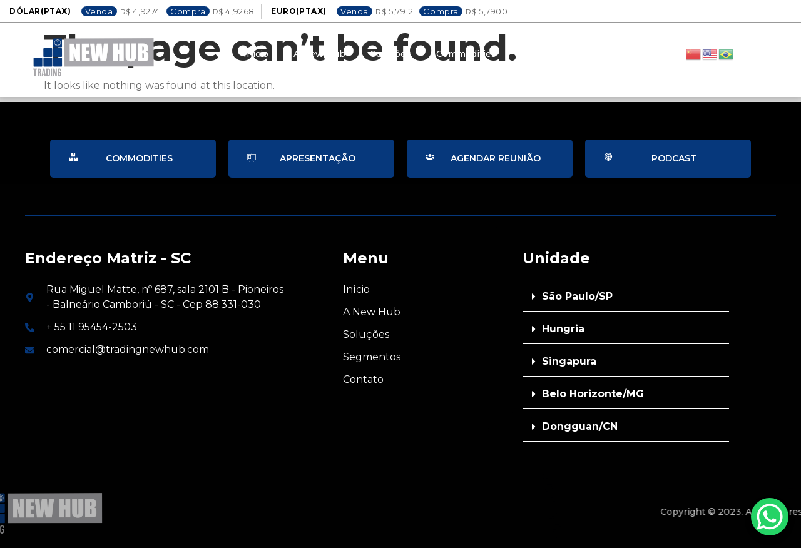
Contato (539, 53)
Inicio (255, 53)
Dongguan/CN (580, 426)
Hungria (563, 329)
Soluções (390, 53)
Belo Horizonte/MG (593, 394)
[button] (626, 297)
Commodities (466, 53)
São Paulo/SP (577, 296)
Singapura (569, 361)
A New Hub (319, 53)
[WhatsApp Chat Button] (769, 516)
